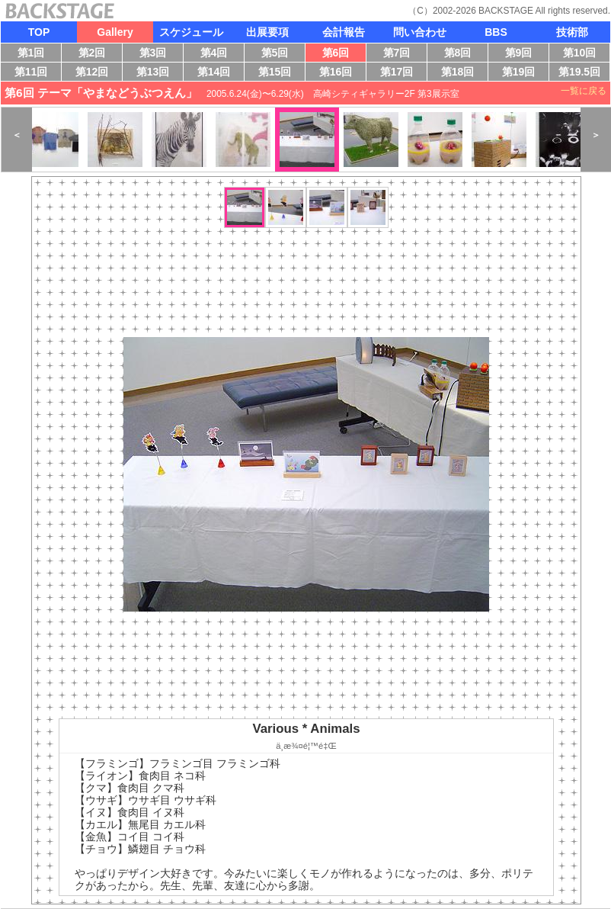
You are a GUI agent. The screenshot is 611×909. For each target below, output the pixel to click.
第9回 (522, 54)
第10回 (576, 54)
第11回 (29, 73)
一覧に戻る (583, 90)
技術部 (572, 32)
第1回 (33, 54)
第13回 (156, 73)
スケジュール (191, 32)
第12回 (93, 73)
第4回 (217, 54)
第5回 (278, 54)
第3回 (156, 54)
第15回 (277, 73)
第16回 (339, 73)
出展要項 (267, 32)
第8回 (461, 54)
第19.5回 (578, 73)
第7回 (400, 54)
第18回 (461, 73)
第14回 (217, 73)
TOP (39, 32)
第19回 (515, 73)
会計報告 (343, 32)
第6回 (339, 54)
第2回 (95, 54)
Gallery (115, 32)
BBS (496, 32)
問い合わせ (419, 32)
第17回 (398, 73)
